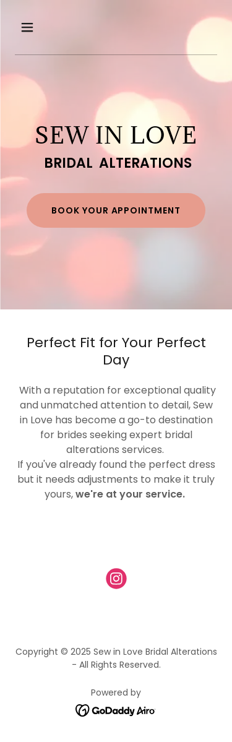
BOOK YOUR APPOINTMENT (116, 210)
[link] (116, 581)
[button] (38, 27)
